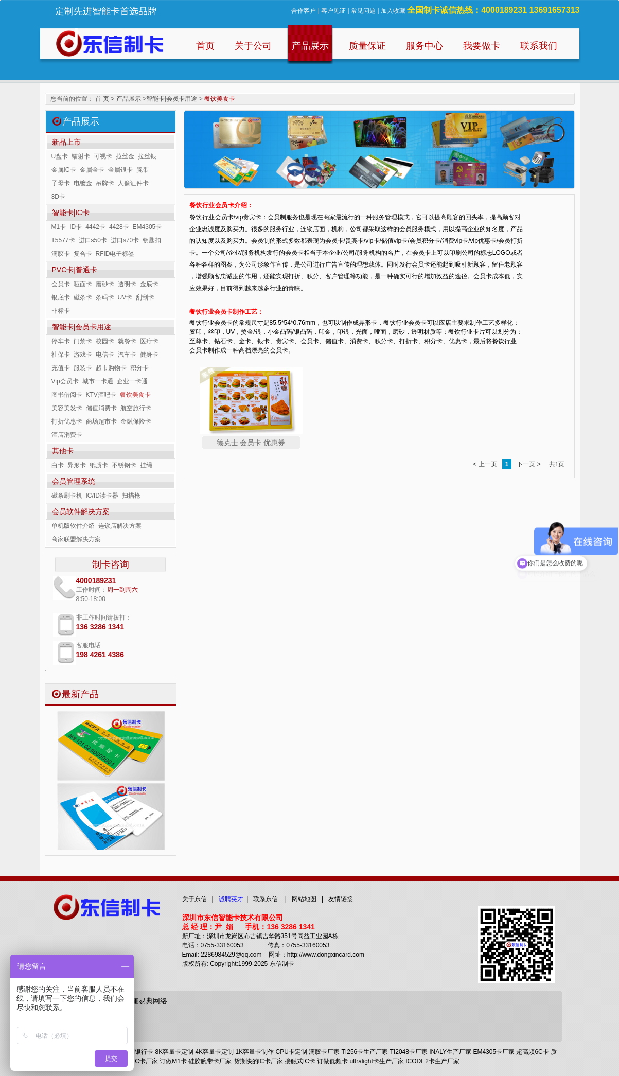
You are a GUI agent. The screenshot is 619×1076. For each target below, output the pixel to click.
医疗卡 (149, 341)
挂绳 (146, 465)
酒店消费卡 (66, 434)
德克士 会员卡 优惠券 (251, 442)
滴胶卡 (60, 253)
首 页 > (105, 98)
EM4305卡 (147, 227)
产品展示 (128, 98)
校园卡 (105, 341)
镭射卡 (81, 156)
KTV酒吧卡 (101, 394)
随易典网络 (149, 1001)
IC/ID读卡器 (102, 495)
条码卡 (105, 297)
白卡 (57, 465)
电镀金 (83, 183)
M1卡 (58, 227)
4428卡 (119, 227)
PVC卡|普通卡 (74, 270)
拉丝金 (125, 156)
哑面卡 (83, 284)
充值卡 (60, 368)
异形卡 (76, 465)
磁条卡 (83, 297)
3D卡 (58, 196)
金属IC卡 (63, 169)
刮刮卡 (145, 297)
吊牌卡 (105, 183)
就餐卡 (127, 341)
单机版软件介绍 (73, 526)
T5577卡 (63, 240)
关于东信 (194, 899)
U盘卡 (59, 156)
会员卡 (60, 284)
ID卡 (75, 227)
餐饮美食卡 (135, 394)
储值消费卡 (101, 408)
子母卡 (60, 183)
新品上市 (66, 142)
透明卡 (127, 284)
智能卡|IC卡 (71, 212)
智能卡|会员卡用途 (171, 98)
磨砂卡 (105, 284)
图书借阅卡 (66, 394)
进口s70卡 (125, 240)
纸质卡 (99, 465)
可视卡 (103, 156)
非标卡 (60, 310)
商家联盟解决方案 (76, 539)
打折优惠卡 (66, 421)
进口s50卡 (93, 240)
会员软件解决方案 (81, 511)
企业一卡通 (132, 381)
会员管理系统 (73, 481)
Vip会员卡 (65, 381)
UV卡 (125, 297)
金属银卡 (120, 169)
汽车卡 (127, 354)
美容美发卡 (66, 408)
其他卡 (63, 451)
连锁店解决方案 (120, 526)
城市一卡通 (97, 381)
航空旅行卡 (135, 408)
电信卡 (105, 354)
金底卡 (149, 284)
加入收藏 (393, 10)
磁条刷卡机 (66, 495)
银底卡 (60, 297)
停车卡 (60, 341)
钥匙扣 (152, 240)
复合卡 (83, 253)
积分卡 (139, 368)
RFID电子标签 (115, 253)
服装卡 (83, 368)
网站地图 (304, 899)
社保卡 (60, 354)
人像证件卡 (133, 183)
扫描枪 (131, 495)
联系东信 (265, 899)
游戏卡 (83, 354)
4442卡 (95, 227)
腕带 (142, 169)
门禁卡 (83, 341)
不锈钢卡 (124, 465)
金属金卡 (92, 169)
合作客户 (303, 10)
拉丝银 (147, 156)
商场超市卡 (101, 421)
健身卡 (149, 354)
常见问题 (363, 10)
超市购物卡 (111, 368)
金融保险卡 (135, 421)
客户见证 (333, 10)
